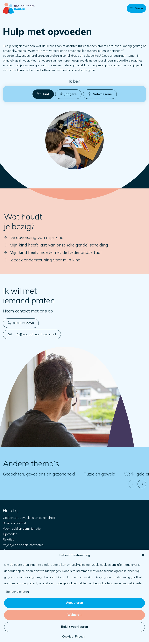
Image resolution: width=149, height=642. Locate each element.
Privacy (80, 636)
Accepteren (74, 602)
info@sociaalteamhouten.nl (32, 334)
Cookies (67, 636)
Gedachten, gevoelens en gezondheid (39, 474)
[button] (143, 555)
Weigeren (74, 614)
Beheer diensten (17, 591)
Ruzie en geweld (99, 474)
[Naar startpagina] (18, 8)
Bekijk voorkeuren (74, 626)
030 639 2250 (21, 323)
